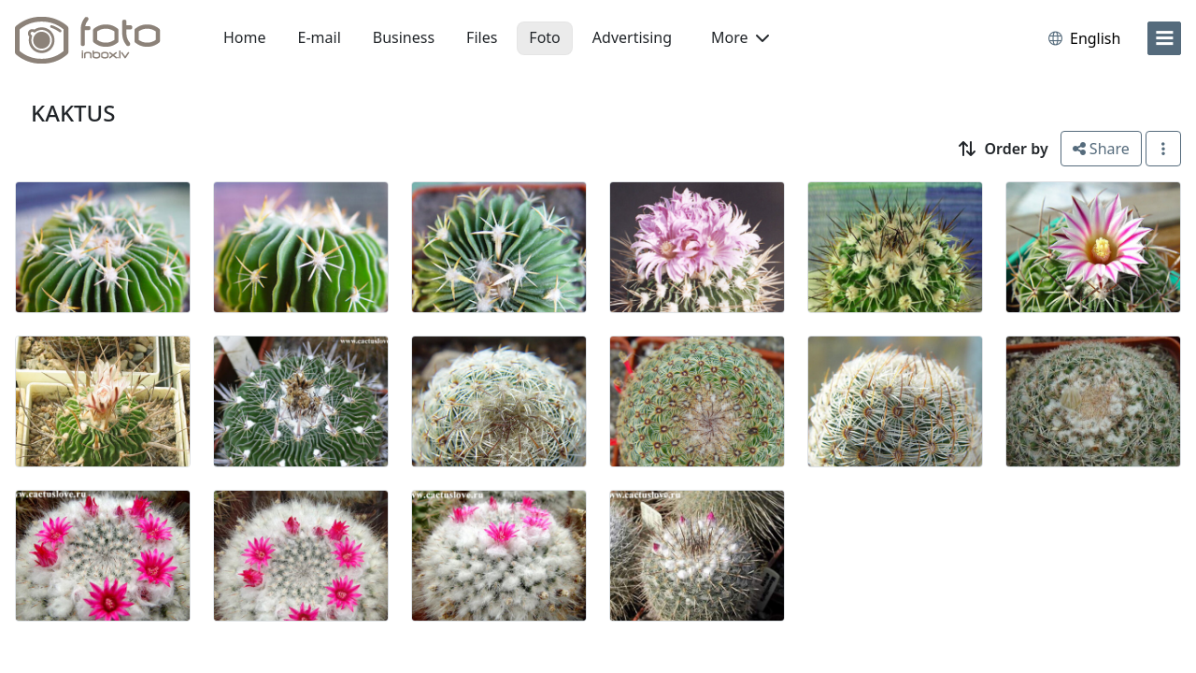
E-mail (319, 37)
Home (244, 37)
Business (403, 37)
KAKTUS (73, 112)
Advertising (632, 37)
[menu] (1164, 38)
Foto (544, 37)
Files (481, 37)
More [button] (740, 37)
